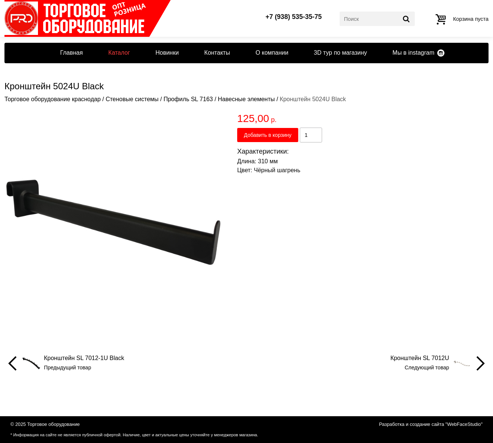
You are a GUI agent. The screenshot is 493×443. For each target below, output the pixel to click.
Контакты (217, 52)
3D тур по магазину (340, 52)
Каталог (119, 52)
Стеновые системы (132, 99)
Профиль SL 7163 (188, 99)
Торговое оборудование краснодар (52, 99)
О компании (271, 52)
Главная (71, 52)
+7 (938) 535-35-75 (293, 17)
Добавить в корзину (268, 135)
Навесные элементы (246, 99)
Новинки (167, 52)
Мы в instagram (413, 52)
